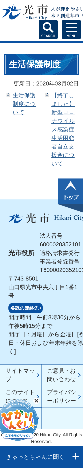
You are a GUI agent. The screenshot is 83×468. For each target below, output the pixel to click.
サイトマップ (20, 375)
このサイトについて (20, 396)
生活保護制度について (24, 104)
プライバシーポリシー (61, 396)
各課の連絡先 (25, 308)
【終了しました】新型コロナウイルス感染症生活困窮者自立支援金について (63, 129)
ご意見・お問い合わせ (61, 375)
